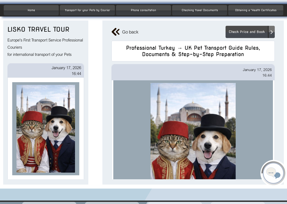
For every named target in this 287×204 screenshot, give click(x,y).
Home (31, 10)
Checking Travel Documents (200, 10)
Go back (124, 32)
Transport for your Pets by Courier (87, 10)
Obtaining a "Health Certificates (255, 10)
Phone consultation (143, 10)
